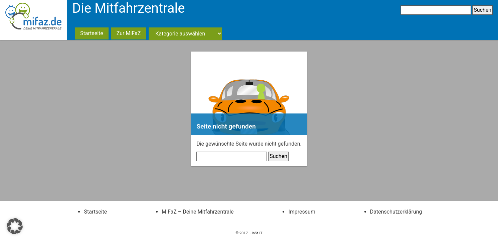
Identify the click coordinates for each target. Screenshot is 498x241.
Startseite (91, 33)
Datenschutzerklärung (396, 212)
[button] (14, 226)
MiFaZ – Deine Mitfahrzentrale (197, 212)
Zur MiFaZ (129, 33)
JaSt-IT (257, 233)
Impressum (301, 212)
